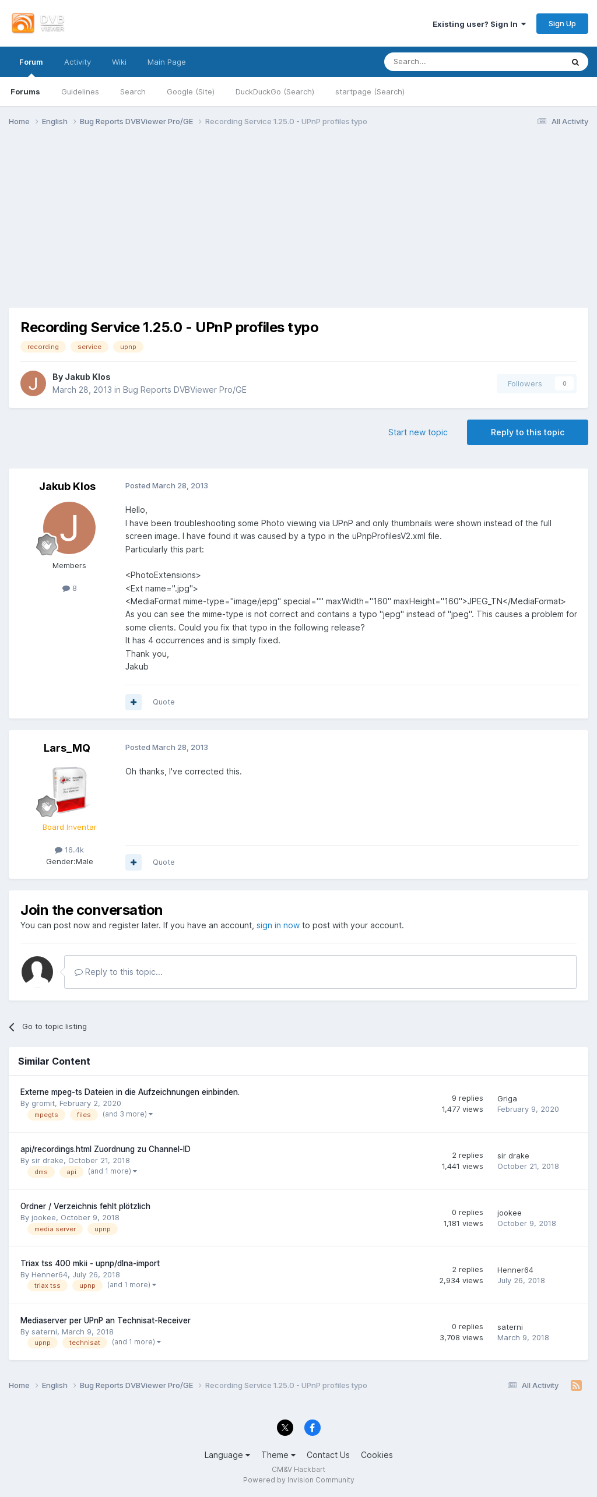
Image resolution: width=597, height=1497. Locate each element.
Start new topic (418, 432)
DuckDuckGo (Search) (275, 91)
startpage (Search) (370, 91)
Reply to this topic (527, 432)
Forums (25, 91)
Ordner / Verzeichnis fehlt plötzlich (85, 1206)
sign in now (278, 925)
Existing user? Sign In (479, 24)
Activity (77, 61)
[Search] (444, 61)
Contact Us (328, 1455)
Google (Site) (191, 91)
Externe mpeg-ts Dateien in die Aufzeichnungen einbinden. (130, 1092)
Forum (31, 67)
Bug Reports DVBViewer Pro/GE (185, 389)
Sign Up (562, 23)
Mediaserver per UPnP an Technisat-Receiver (105, 1320)
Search (133, 91)
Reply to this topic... (119, 972)
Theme (278, 1455)
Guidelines (80, 91)
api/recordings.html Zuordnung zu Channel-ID (105, 1149)
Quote (164, 701)
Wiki (119, 61)
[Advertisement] (298, 226)
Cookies (377, 1455)
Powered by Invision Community (298, 1479)
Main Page (167, 61)
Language (227, 1455)
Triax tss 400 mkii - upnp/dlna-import (90, 1263)
